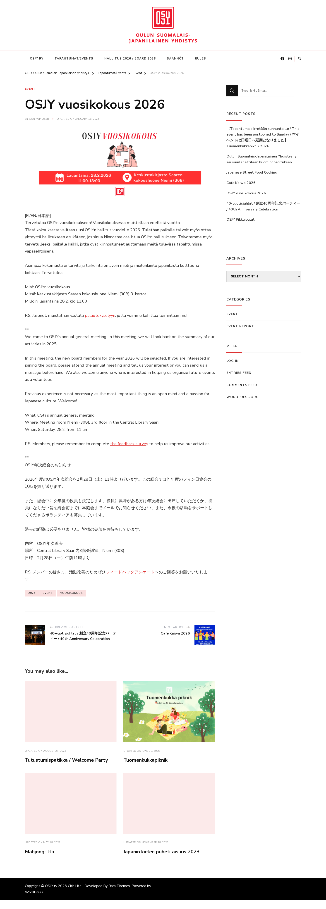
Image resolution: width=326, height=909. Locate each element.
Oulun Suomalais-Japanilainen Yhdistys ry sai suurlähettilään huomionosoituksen (261, 159)
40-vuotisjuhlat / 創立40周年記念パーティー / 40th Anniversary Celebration (263, 206)
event (48, 592)
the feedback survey (129, 443)
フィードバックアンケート (130, 571)
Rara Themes (119, 894)
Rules (200, 59)
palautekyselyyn (100, 314)
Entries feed (239, 373)
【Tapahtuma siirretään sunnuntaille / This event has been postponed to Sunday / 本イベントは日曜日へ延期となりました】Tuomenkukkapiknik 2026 (262, 137)
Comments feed (241, 385)
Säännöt (175, 59)
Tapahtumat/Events (74, 59)
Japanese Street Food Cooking (251, 172)
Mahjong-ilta (41, 860)
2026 (32, 592)
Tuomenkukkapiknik (148, 759)
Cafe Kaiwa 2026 (241, 182)
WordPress (34, 901)
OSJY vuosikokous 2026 (246, 193)
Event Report (240, 326)
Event (30, 89)
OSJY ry (36, 59)
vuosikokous (71, 592)
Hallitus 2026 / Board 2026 (130, 59)
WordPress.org (242, 397)
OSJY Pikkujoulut (240, 219)
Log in (232, 361)
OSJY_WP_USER (39, 119)
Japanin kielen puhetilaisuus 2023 (166, 860)
